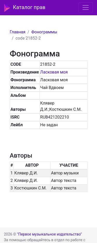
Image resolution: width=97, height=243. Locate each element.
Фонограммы (44, 32)
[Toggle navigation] (85, 7)
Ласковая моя (54, 72)
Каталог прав (24, 8)
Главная (18, 32)
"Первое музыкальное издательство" (49, 234)
